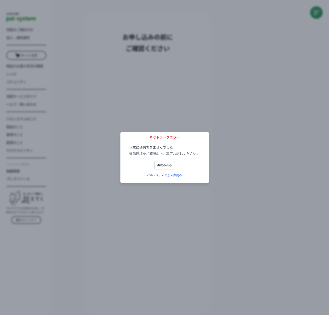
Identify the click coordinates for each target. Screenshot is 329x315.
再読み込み (164, 165)
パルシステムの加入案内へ (164, 175)
